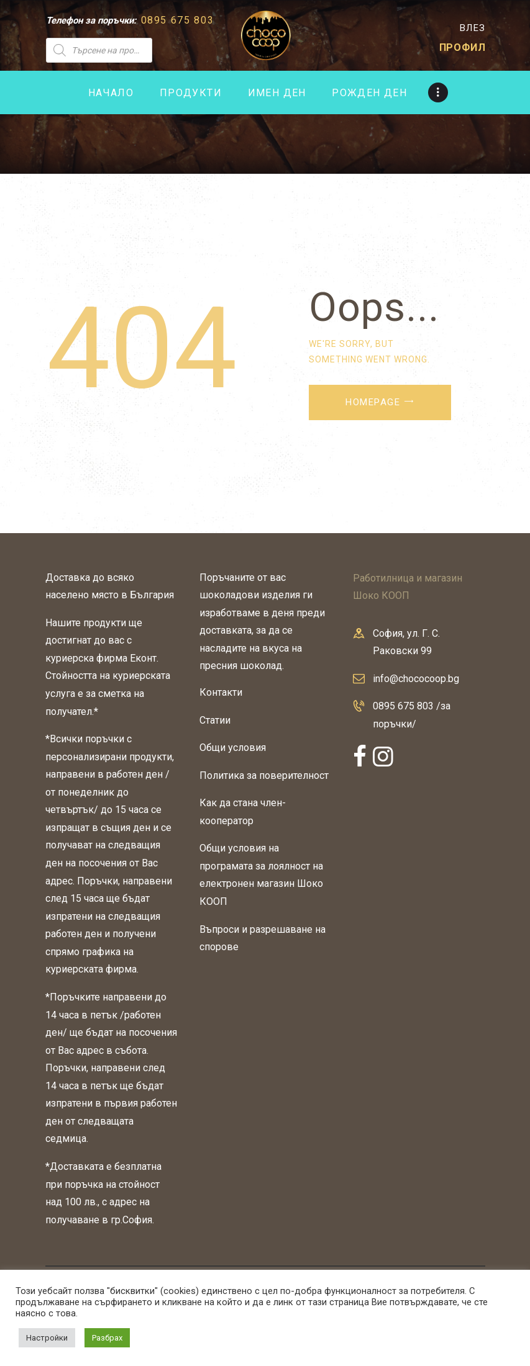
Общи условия (232, 747)
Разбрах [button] (107, 1337)
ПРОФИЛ (462, 47)
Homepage (372, 402)
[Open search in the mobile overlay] (135, 50)
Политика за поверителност (264, 775)
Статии (215, 720)
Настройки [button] (47, 1337)
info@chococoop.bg (416, 679)
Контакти (220, 692)
